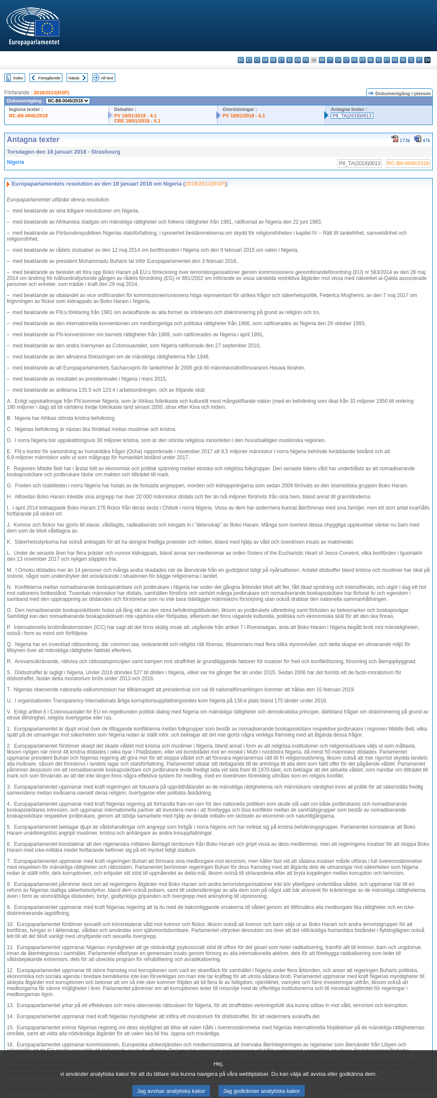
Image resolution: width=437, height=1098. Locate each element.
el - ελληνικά (289, 60)
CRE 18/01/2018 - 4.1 (137, 120)
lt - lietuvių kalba (346, 60)
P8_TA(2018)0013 (351, 115)
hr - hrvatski (322, 60)
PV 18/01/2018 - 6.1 (244, 115)
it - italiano (330, 60)
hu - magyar (354, 60)
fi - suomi (419, 60)
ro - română (395, 60)
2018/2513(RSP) (51, 92)
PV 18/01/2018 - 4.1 (135, 115)
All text (107, 78)
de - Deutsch (273, 60)
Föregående (49, 78)
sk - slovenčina (403, 60)
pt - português (387, 60)
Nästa (74, 78)
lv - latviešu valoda (338, 60)
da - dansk (265, 60)
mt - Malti (362, 60)
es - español (249, 60)
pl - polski (379, 60)
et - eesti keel (281, 60)
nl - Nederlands (370, 60)
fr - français (306, 60)
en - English (297, 60)
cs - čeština (257, 60)
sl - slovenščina (411, 60)
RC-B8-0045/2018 (28, 115)
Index (18, 78)
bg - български (241, 60)
